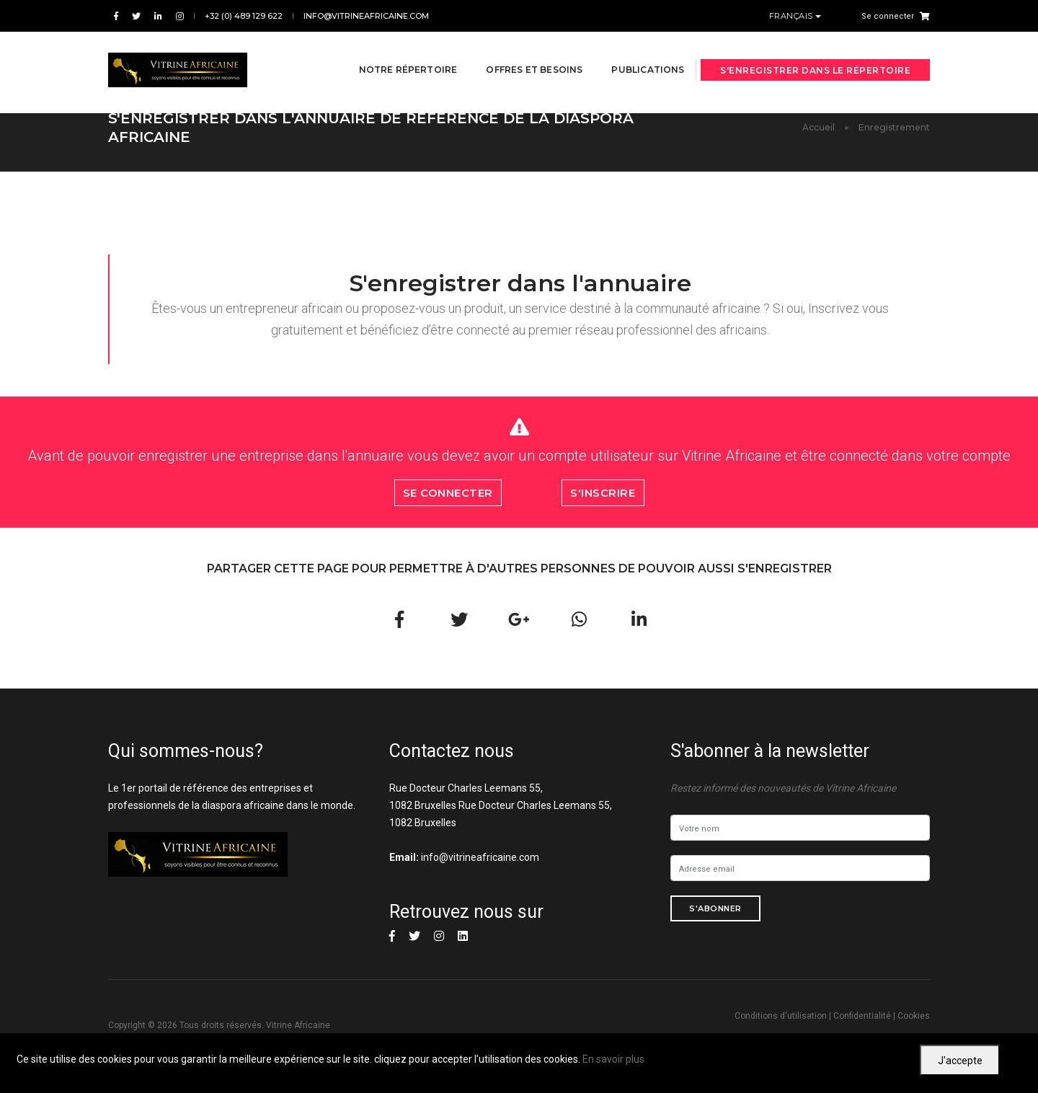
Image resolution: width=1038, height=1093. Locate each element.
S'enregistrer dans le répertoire (815, 52)
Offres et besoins (517, 51)
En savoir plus (613, 1059)
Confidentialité (862, 1016)
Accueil (818, 127)
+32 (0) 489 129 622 (244, 16)
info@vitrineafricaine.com (366, 16)
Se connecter (887, 16)
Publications (631, 51)
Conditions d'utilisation (781, 1016)
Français (792, 16)
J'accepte (960, 1060)
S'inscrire (602, 493)
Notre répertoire (391, 51)
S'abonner (715, 908)
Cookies (913, 1016)
